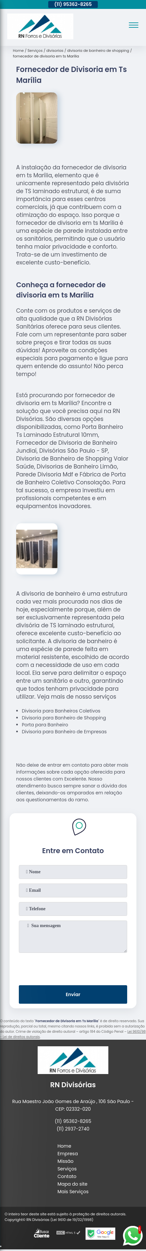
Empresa (67, 1153)
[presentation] (73, 968)
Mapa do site (72, 1184)
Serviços (67, 1168)
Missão (65, 1161)
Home (64, 1146)
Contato (66, 1176)
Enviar (73, 994)
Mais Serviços (73, 1191)
